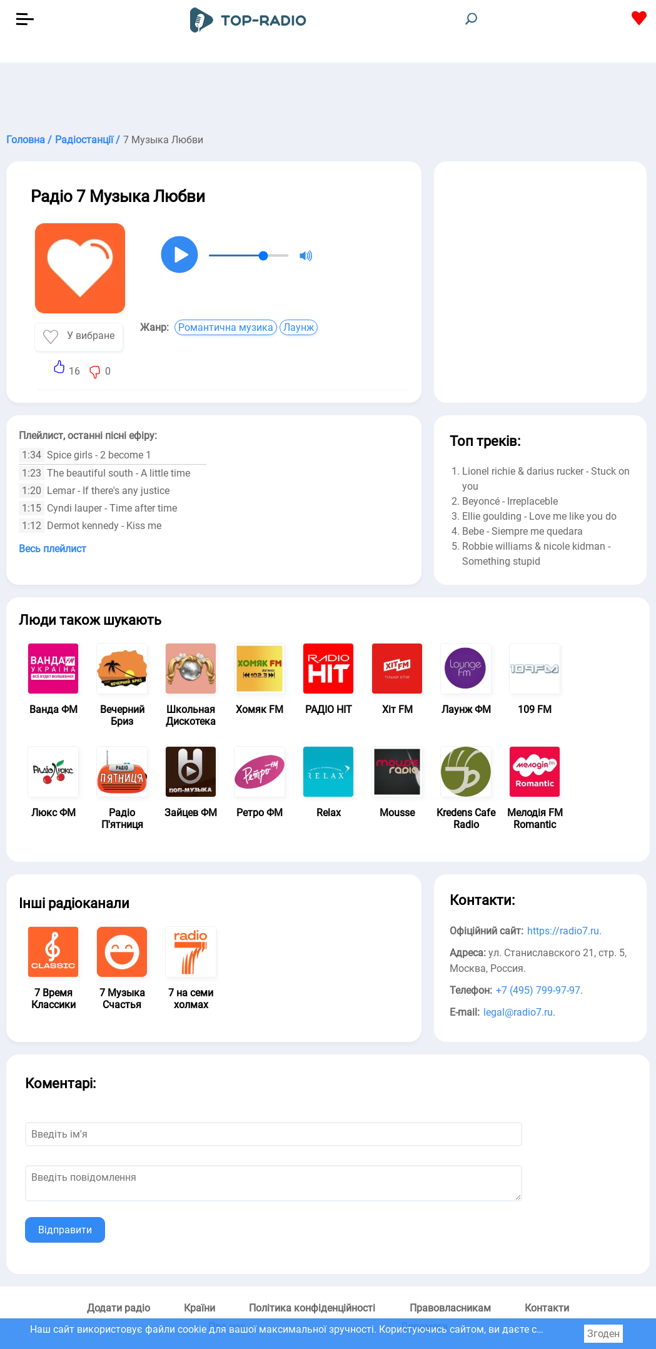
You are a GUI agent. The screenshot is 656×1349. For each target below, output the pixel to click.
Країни (199, 1308)
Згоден (603, 1334)
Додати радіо (118, 1308)
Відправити (65, 1230)
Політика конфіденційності (312, 1308)
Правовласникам (450, 1308)
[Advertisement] (328, 94)
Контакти (547, 1308)
